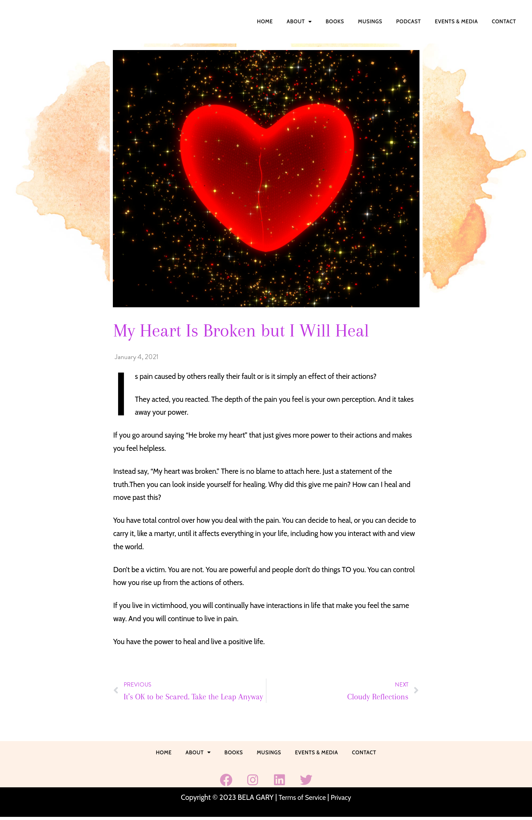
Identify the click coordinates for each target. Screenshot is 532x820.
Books (335, 21)
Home (265, 21)
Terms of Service (301, 800)
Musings (370, 21)
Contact (504, 21)
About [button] (299, 22)
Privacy (343, 800)
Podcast (408, 21)
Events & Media (456, 21)
